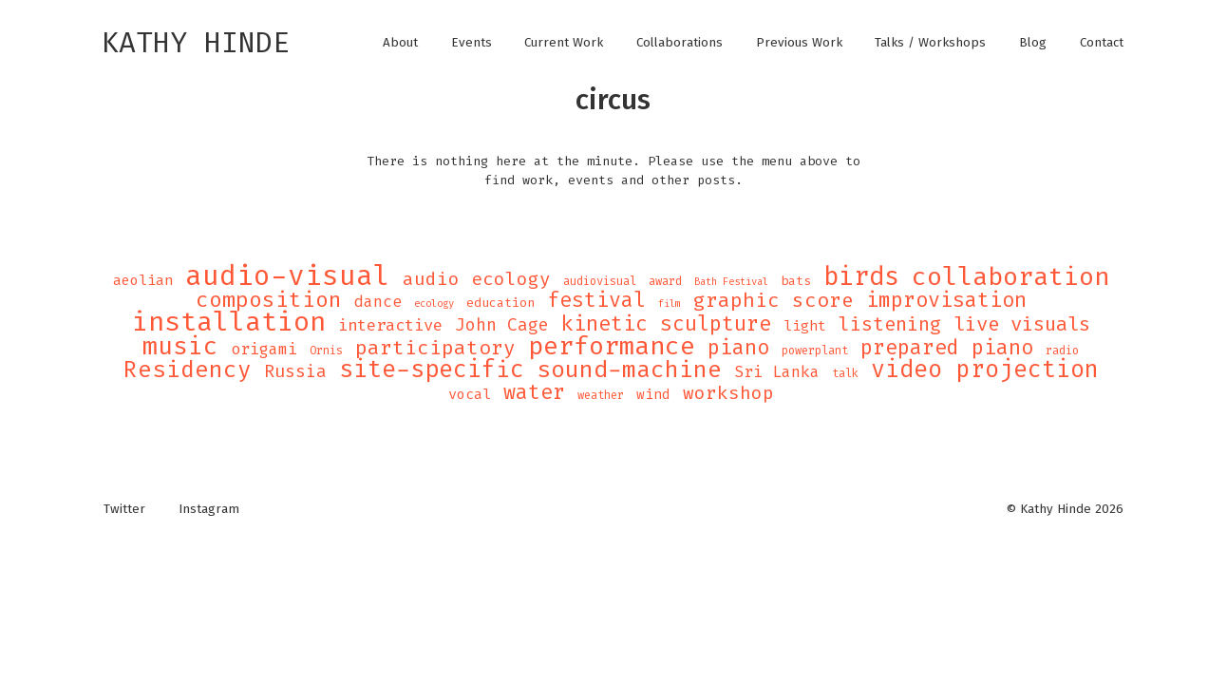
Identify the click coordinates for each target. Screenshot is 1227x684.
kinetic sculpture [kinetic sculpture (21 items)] (666, 323)
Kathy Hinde (196, 43)
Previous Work (799, 42)
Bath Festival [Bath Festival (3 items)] (731, 281)
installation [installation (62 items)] (229, 322)
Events (471, 42)
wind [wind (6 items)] (653, 395)
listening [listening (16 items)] (890, 323)
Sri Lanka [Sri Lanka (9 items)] (777, 372)
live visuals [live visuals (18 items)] (1021, 323)
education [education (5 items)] (500, 302)
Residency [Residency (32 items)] (187, 369)
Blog (1033, 42)
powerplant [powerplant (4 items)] (815, 350)
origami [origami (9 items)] (264, 349)
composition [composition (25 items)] (269, 300)
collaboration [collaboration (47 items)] (1010, 277)
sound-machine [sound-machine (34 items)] (629, 369)
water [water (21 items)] (534, 392)
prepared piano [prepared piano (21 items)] (946, 347)
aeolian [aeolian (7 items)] (143, 280)
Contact (1101, 42)
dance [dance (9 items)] (378, 302)
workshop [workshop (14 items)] (728, 393)
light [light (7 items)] (804, 325)
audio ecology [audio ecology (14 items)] (477, 279)
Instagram (209, 509)
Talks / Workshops (930, 42)
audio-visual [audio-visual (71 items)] (287, 275)
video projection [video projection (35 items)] (985, 369)
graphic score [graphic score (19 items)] (773, 300)
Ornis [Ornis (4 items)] (326, 350)
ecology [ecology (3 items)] (434, 303)
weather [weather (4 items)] (600, 395)
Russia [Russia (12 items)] (295, 371)
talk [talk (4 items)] (845, 373)
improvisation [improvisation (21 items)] (946, 300)
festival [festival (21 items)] (596, 300)
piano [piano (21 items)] (738, 347)
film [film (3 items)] (669, 303)
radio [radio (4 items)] (1062, 350)
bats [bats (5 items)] (796, 281)
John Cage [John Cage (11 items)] (502, 324)
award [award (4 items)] (665, 281)
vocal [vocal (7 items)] (469, 394)
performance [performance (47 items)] (611, 346)
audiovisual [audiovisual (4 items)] (599, 281)
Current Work (563, 42)
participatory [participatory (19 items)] (435, 347)
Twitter (124, 509)
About (400, 42)
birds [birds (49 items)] (861, 276)
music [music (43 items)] (180, 345)
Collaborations (679, 42)
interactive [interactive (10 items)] (390, 325)
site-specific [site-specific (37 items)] (431, 369)
